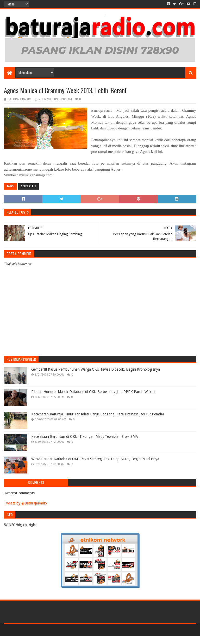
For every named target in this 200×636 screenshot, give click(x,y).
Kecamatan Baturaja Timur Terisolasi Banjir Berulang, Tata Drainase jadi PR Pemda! (97, 414)
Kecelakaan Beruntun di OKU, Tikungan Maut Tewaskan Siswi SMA (84, 436)
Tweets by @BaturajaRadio (25, 503)
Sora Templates (33, 630)
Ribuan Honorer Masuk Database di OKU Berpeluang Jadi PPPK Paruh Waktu (93, 392)
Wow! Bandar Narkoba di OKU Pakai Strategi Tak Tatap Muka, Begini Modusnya (95, 459)
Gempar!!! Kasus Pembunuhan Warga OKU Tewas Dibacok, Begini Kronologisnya (95, 369)
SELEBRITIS (28, 186)
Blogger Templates (62, 630)
